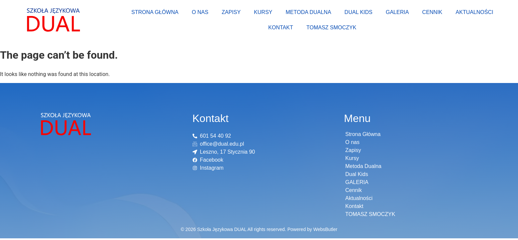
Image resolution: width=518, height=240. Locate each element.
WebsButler (325, 229)
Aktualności (474, 12)
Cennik (432, 12)
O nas (200, 12)
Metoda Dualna (308, 12)
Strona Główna (154, 12)
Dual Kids (358, 12)
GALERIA (397, 12)
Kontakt (280, 27)
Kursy (263, 12)
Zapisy (231, 12)
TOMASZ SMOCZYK (331, 27)
